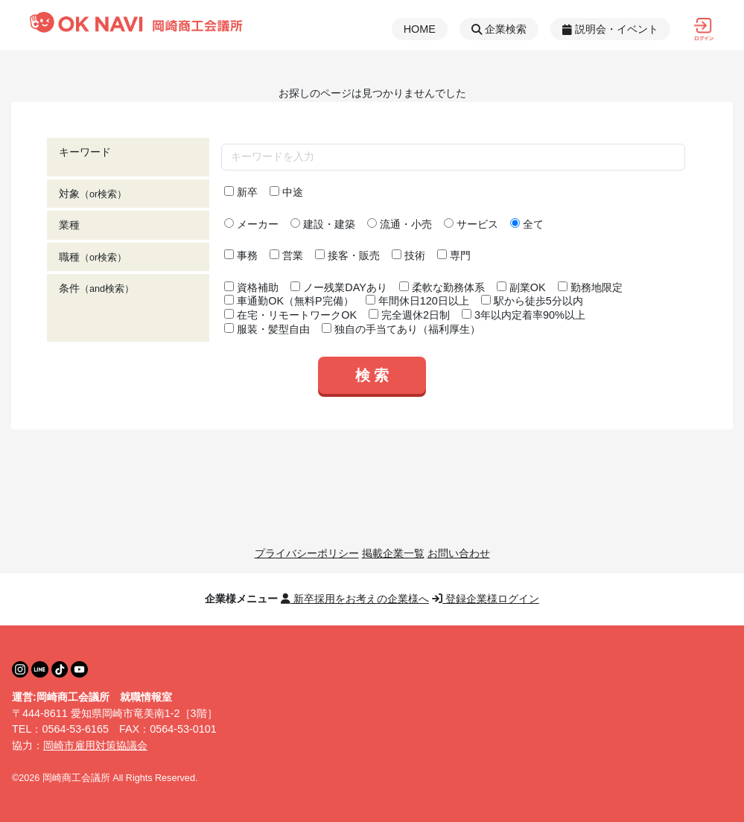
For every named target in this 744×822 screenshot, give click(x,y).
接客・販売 (347, 255)
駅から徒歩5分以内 (532, 301)
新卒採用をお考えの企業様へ (355, 599)
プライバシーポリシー (307, 553)
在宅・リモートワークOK (290, 315)
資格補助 (251, 287)
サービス (471, 224)
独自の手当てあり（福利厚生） (401, 329)
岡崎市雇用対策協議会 (95, 745)
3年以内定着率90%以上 (523, 315)
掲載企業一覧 (393, 553)
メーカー (251, 224)
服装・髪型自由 (267, 329)
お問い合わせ (458, 553)
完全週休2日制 (409, 315)
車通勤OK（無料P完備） (288, 301)
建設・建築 (322, 224)
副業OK (521, 287)
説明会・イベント (610, 29)
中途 (286, 192)
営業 (286, 255)
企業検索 (499, 29)
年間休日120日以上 (417, 301)
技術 (408, 255)
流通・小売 (399, 224)
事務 (241, 255)
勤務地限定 (590, 287)
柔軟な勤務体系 (442, 287)
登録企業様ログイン (485, 599)
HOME (420, 29)
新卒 (241, 192)
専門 (454, 255)
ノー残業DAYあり (338, 287)
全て (527, 224)
